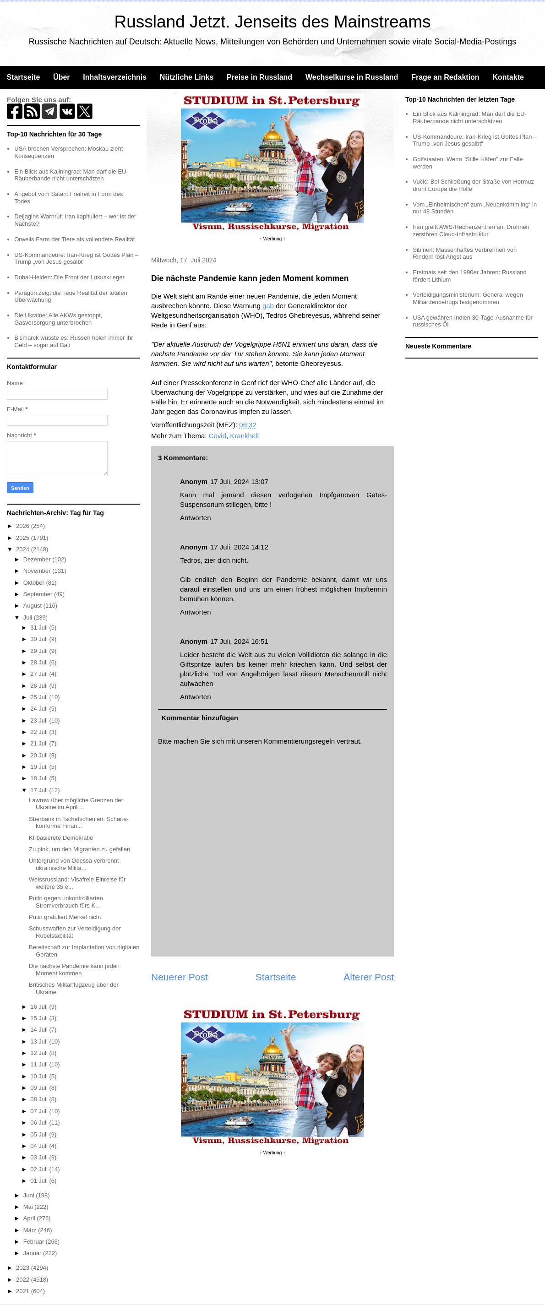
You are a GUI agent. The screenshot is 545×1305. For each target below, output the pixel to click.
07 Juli (39, 1111)
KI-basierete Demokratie (61, 837)
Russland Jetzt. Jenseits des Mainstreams (272, 21)
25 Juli (39, 697)
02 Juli (39, 1169)
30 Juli (39, 639)
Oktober (34, 582)
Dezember (38, 559)
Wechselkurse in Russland (351, 77)
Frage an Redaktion (445, 77)
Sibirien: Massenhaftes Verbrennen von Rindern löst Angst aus (465, 253)
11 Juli (39, 1064)
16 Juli (39, 1006)
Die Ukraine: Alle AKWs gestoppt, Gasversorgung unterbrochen (58, 319)
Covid (217, 436)
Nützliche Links (186, 77)
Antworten (195, 518)
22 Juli (39, 732)
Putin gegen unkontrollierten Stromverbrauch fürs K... (66, 902)
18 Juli (39, 778)
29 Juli (39, 650)
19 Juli (39, 766)
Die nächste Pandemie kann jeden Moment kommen (74, 969)
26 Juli (39, 685)
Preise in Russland (259, 77)
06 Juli (39, 1122)
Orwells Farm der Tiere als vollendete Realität (74, 239)
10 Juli (39, 1076)
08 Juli (39, 1099)
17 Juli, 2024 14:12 (239, 547)
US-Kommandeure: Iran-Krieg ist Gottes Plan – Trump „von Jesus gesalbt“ (76, 258)
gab (268, 306)
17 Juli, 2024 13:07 (239, 481)
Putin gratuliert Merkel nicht (65, 917)
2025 (23, 537)
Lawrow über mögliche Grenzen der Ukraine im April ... (76, 804)
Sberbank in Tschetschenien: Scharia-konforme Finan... (79, 823)
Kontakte (507, 77)
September (38, 594)
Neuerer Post (179, 977)
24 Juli (39, 708)
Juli (28, 617)
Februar (34, 1241)
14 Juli (39, 1029)
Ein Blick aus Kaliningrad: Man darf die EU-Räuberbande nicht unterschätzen (71, 175)
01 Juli (39, 1180)
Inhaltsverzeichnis (115, 77)
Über (61, 77)
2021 (23, 1291)
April (30, 1218)
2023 (23, 1267)
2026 (23, 525)
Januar (33, 1253)
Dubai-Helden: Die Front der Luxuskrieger (69, 277)
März (30, 1230)
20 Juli (39, 755)
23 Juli (39, 720)
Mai (29, 1206)
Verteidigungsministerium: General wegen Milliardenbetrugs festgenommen (468, 298)
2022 (23, 1279)
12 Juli (39, 1052)
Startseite (23, 77)
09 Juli (39, 1087)
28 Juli (39, 662)
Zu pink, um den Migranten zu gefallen (79, 849)
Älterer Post (368, 977)
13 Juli (39, 1041)
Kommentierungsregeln (299, 741)
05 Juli (39, 1134)
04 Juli (39, 1145)
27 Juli (39, 673)
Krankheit (244, 436)
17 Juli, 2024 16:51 (239, 641)
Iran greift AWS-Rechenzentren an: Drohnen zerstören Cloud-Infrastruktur (471, 230)
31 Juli (39, 627)
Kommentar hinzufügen (200, 718)
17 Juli (39, 790)
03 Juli (39, 1157)
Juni (29, 1195)
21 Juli (39, 743)
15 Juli (39, 1018)
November (38, 570)
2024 (23, 549)
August (33, 605)
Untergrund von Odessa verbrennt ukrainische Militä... (74, 864)
